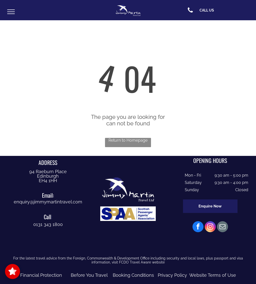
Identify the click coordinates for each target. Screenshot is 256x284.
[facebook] (198, 227)
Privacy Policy (172, 275)
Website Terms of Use (212, 275)
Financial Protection (41, 275)
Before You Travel (89, 275)
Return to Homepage (128, 140)
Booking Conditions (133, 275)
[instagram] (210, 227)
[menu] (11, 11)
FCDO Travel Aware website (142, 262)
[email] (222, 227)
